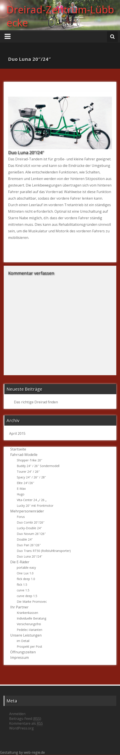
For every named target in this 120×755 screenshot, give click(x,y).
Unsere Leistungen (26, 635)
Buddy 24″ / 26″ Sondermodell (38, 466)
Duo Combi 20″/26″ (30, 522)
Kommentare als (26, 723)
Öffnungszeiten (23, 652)
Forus (21, 517)
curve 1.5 (23, 590)
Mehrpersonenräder (27, 511)
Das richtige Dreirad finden (36, 402)
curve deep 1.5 (27, 596)
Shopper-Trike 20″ (29, 460)
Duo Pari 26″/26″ (29, 545)
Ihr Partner (19, 607)
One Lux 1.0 (25, 573)
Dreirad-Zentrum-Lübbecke (60, 16)
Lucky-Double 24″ (29, 528)
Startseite (18, 449)
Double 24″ (25, 539)
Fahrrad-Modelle (23, 454)
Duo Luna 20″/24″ (29, 556)
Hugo (20, 494)
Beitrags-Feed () (25, 718)
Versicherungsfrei (29, 624)
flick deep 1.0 (26, 579)
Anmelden (17, 713)
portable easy (26, 567)
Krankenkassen (27, 613)
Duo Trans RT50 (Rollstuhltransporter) (44, 551)
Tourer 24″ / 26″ (28, 471)
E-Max (21, 488)
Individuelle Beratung (31, 618)
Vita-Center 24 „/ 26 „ (32, 500)
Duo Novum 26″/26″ (31, 534)
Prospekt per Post (29, 646)
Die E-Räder (19, 562)
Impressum (19, 657)
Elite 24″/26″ (25, 483)
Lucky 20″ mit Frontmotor (35, 505)
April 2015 (17, 433)
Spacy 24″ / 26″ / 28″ (31, 477)
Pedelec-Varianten (29, 630)
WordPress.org (21, 728)
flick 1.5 (22, 584)
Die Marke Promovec (32, 601)
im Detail (23, 641)
